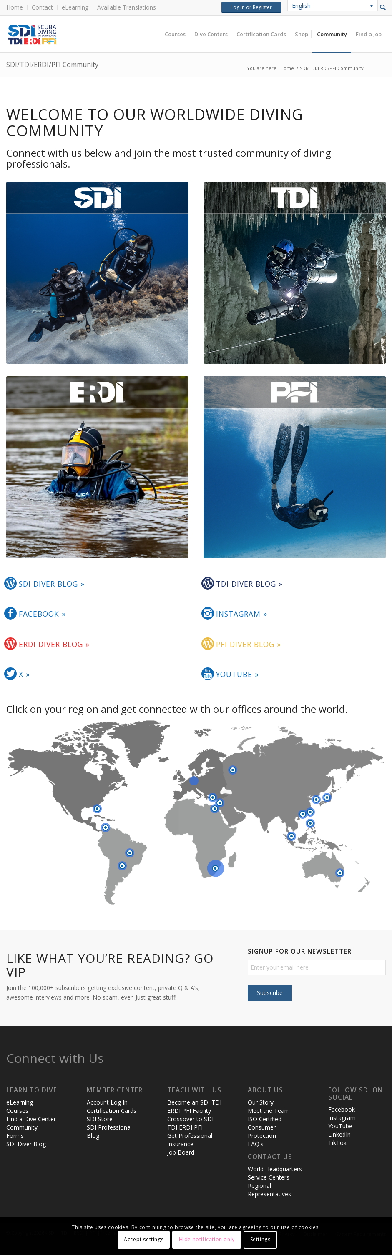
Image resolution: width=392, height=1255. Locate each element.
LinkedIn (339, 1134)
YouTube (340, 1126)
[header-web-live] (100, 34)
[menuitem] (17, 7)
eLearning (75, 7)
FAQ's (256, 1144)
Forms (15, 1136)
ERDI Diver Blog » (54, 644)
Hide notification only (207, 1239)
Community (22, 1127)
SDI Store (100, 1119)
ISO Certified (264, 1119)
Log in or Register (251, 7)
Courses (17, 1111)
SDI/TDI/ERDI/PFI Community (52, 64)
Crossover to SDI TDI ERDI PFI (190, 1123)
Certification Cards (111, 1111)
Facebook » (42, 614)
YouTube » (237, 674)
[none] (332, 5)
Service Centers (268, 1177)
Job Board (180, 1152)
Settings (260, 1239)
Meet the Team (269, 1111)
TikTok (337, 1143)
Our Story (261, 1102)
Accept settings (143, 1239)
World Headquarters (275, 1169)
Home (14, 7)
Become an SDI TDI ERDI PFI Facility (194, 1106)
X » (24, 674)
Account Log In (107, 1102)
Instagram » (241, 614)
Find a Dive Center (31, 1119)
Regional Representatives (269, 1190)
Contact (42, 7)
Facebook (341, 1109)
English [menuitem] (301, 6)
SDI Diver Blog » (52, 584)
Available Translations (126, 7)
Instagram (342, 1118)
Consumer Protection (262, 1131)
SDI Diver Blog (26, 1144)
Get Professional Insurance (189, 1140)
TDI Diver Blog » (249, 584)
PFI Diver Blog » (248, 644)
